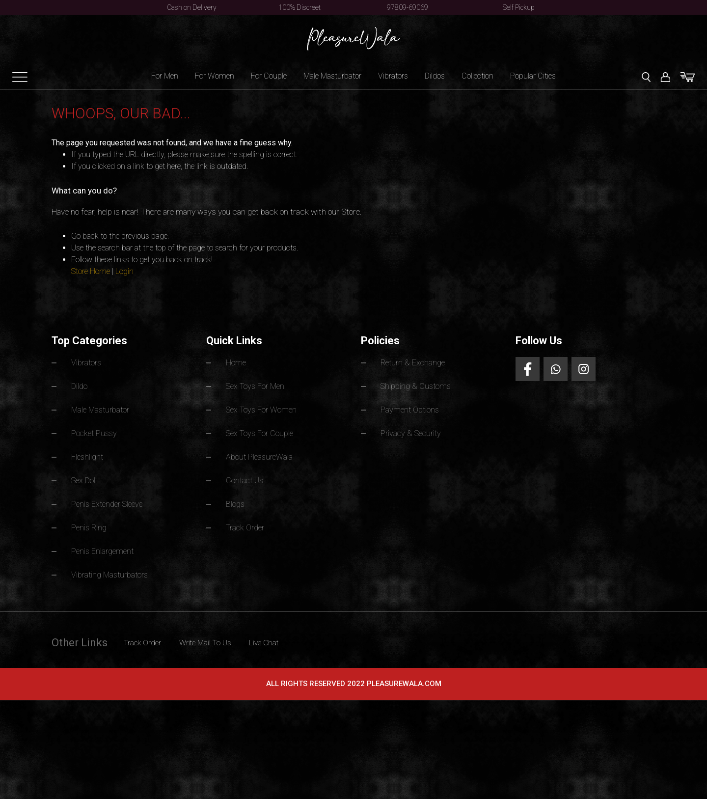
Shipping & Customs (419, 386)
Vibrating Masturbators (115, 570)
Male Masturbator (105, 409)
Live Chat (301, 638)
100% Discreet (299, 7)
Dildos (435, 76)
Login (124, 271)
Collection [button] (477, 76)
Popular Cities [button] (533, 76)
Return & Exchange (416, 363)
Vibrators (393, 76)
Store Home (90, 271)
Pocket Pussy (97, 432)
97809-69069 (407, 7)
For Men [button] (164, 76)
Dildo (80, 386)
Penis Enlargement (105, 547)
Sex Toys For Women (266, 409)
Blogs (236, 501)
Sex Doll (86, 478)
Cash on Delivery (192, 7)
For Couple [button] (269, 76)
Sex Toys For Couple (265, 432)
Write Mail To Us (228, 638)
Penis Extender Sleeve (110, 501)
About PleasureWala (263, 455)
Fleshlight (88, 455)
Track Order (248, 524)
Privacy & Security (415, 432)
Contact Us (247, 478)
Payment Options (413, 409)
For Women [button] (214, 76)
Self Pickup (519, 7)
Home (237, 363)
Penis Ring (90, 524)
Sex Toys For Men (260, 386)
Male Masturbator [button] (332, 76)
